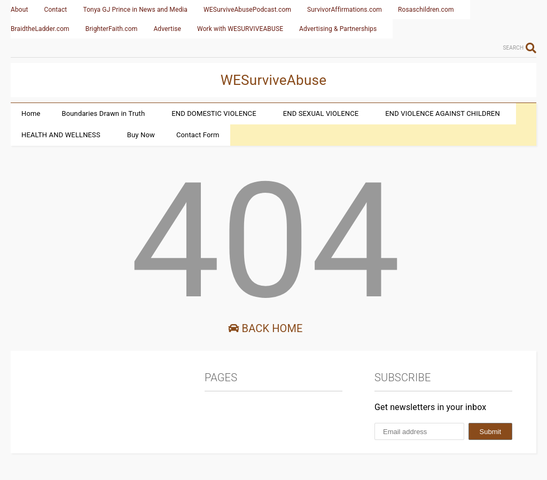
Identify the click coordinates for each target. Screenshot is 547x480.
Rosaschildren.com (426, 9)
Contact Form (198, 135)
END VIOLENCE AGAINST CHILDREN (442, 113)
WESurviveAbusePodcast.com (247, 9)
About (19, 9)
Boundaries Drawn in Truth (103, 113)
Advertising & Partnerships (338, 29)
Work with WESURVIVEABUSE (240, 29)
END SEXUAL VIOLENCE (321, 113)
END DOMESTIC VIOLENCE (213, 113)
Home (31, 113)
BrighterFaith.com (111, 29)
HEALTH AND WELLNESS (60, 135)
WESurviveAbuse (274, 80)
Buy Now (141, 135)
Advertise (167, 29)
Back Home (265, 328)
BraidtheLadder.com (40, 29)
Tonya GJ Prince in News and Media (135, 9)
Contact (55, 9)
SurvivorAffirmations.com (344, 9)
